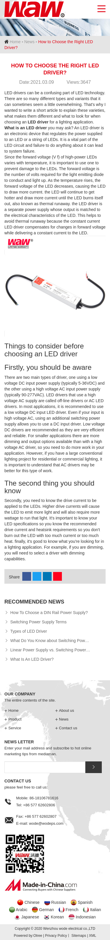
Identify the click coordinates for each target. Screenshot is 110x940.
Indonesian (86, 917)
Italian (95, 909)
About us (64, 710)
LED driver (38, 122)
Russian (58, 902)
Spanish (85, 902)
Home (15, 41)
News (29, 41)
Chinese (31, 902)
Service (12, 728)
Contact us (66, 728)
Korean (57, 917)
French (72, 909)
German (46, 909)
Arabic (22, 909)
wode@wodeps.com (46, 823)
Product (12, 719)
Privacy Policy (56, 936)
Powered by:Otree (28, 936)
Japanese (30, 917)
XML (92, 936)
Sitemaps (79, 936)
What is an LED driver (25, 127)
